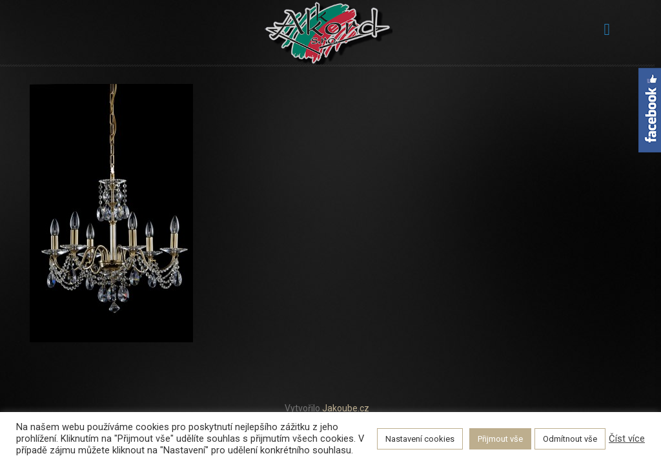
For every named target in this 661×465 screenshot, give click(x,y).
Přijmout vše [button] (500, 439)
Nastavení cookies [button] (419, 439)
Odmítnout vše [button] (570, 439)
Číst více (627, 438)
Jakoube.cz (345, 408)
